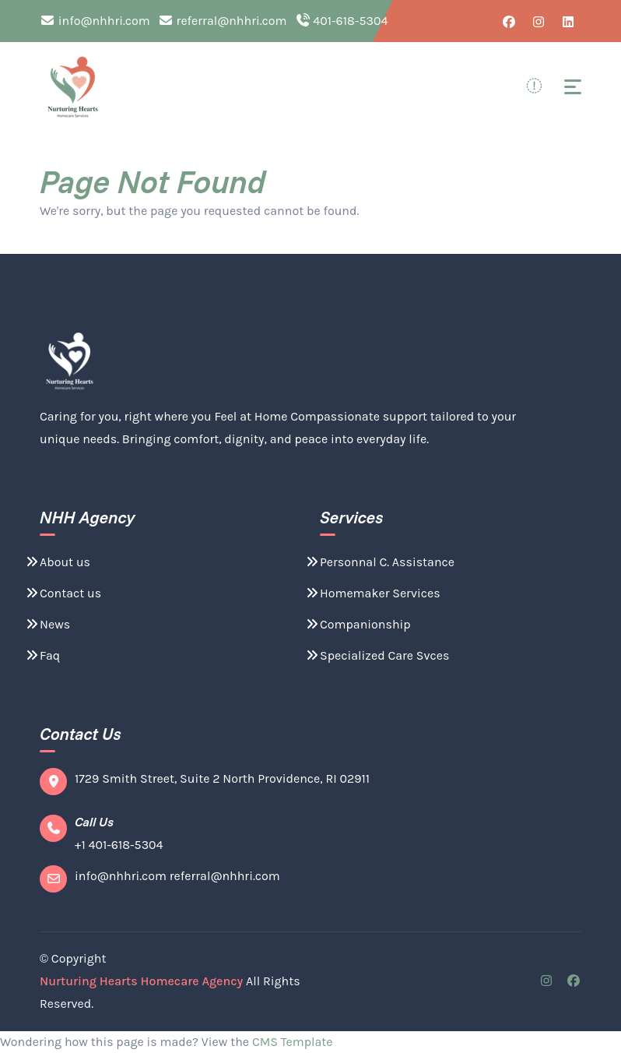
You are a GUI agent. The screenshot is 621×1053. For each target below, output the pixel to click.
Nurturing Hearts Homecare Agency (141, 981)
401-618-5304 (341, 20)
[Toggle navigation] (572, 86)
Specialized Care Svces (376, 655)
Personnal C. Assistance (379, 562)
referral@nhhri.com (222, 20)
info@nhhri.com (95, 20)
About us (57, 562)
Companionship (357, 624)
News (47, 624)
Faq (42, 655)
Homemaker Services (372, 593)
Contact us (62, 593)
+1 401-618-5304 (119, 844)
